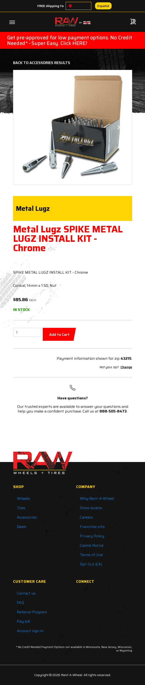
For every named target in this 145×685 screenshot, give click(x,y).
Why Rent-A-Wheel (97, 498)
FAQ (20, 603)
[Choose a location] (70, 6)
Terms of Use (91, 555)
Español (103, 5)
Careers (86, 517)
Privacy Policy (92, 536)
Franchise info (92, 527)
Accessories (27, 517)
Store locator (91, 508)
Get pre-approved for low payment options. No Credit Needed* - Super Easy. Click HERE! (70, 40)
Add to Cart (59, 334)
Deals (21, 527)
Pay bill (23, 621)
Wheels (23, 498)
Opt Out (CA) (91, 564)
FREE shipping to (50, 5)
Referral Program (32, 612)
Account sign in (30, 631)
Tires (21, 508)
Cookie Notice (91, 545)
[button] (26, 127)
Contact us (26, 593)
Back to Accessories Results (41, 63)
